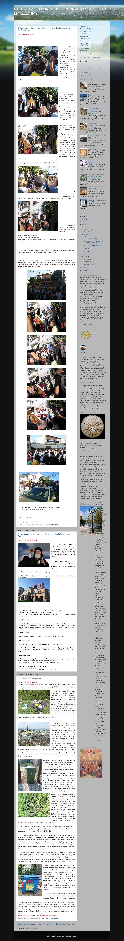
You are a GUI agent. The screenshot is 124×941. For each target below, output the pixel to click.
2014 (83, 221)
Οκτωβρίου (87, 234)
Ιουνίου (86, 254)
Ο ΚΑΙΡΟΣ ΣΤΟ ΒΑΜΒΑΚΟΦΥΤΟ (93, 68)
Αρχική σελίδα (45, 924)
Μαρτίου (86, 261)
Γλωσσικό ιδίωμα (85, 38)
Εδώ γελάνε (83, 50)
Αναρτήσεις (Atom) (31, 928)
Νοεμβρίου (87, 232)
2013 (83, 224)
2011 (83, 267)
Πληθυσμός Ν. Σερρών (87, 29)
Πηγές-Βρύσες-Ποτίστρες (95, 83)
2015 (83, 219)
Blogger (75, 936)
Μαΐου (86, 256)
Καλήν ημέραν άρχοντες (87, 53)
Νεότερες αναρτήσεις (26, 924)
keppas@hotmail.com (86, 75)
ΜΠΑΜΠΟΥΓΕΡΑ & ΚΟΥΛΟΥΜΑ (94, 161)
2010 (83, 270)
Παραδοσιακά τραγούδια (87, 43)
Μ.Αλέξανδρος (84, 36)
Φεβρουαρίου (88, 264)
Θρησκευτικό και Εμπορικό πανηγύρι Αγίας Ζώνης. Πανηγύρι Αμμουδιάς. (96, 176)
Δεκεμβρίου (87, 229)
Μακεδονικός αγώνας (86, 31)
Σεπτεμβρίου (88, 248)
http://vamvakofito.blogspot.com (32, 509)
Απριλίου (86, 259)
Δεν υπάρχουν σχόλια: (52, 524)
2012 (83, 227)
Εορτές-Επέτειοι (85, 45)
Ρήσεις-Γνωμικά (84, 48)
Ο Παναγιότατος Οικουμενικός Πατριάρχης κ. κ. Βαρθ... (92, 237)
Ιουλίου (86, 251)
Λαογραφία (83, 41)
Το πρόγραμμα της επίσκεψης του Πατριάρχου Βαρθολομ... (93, 241)
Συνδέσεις (83, 33)
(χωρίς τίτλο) (92, 95)
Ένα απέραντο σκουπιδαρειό (29, 678)
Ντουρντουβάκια (93, 123)
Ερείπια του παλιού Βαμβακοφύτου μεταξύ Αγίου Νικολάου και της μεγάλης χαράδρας (96, 111)
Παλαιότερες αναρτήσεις (65, 924)
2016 (83, 216)
